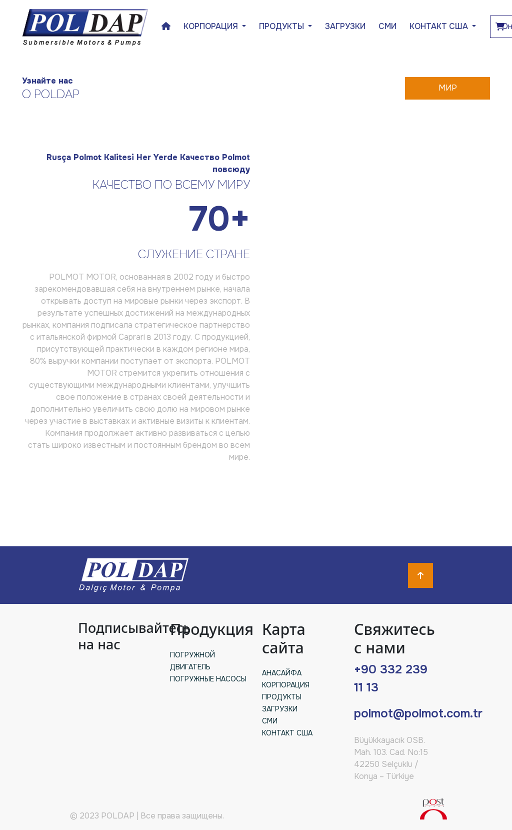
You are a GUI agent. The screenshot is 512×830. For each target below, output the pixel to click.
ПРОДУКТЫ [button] (282, 26)
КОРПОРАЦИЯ (286, 684)
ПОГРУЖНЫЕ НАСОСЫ (208, 678)
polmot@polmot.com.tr (418, 713)
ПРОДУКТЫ (282, 696)
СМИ (387, 26)
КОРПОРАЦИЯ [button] (212, 26)
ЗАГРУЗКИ (345, 26)
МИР (447, 88)
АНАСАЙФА (282, 672)
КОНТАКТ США (440, 26)
